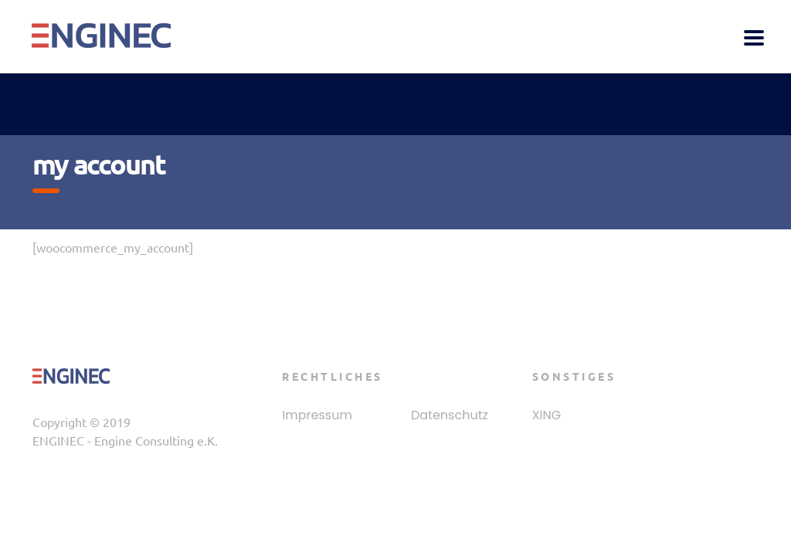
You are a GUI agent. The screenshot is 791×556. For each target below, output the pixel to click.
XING (547, 415)
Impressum (317, 415)
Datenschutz (449, 415)
